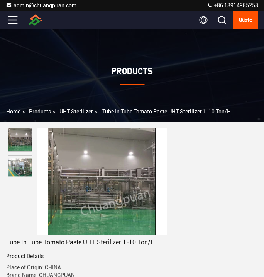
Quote (245, 20)
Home (13, 111)
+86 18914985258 (232, 5)
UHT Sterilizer (76, 111)
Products (40, 111)
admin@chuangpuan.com (41, 5)
